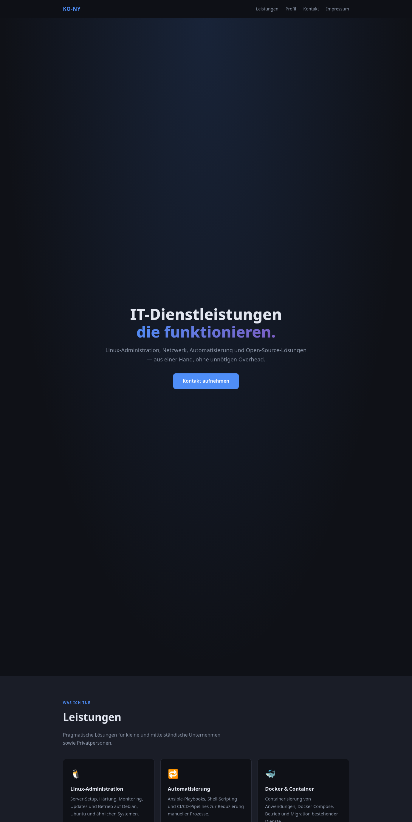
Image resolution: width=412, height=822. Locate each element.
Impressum (337, 9)
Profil (291, 9)
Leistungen (267, 9)
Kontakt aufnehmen (206, 381)
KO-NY (72, 8)
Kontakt (311, 9)
